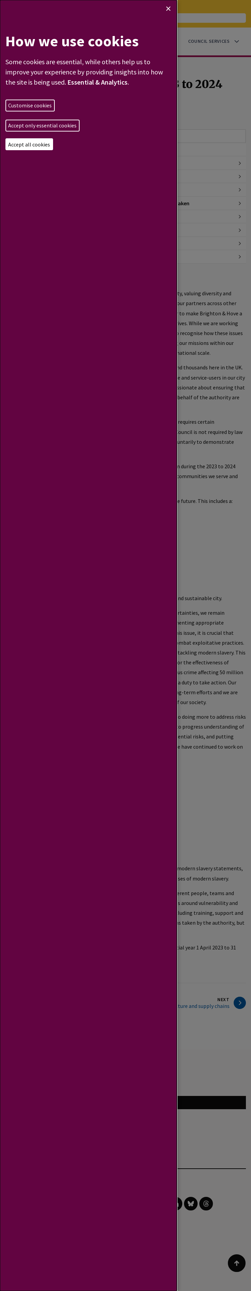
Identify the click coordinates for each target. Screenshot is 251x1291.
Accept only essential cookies (42, 125)
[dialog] (88, 645)
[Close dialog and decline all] (168, 8)
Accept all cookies (29, 144)
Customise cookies (30, 105)
